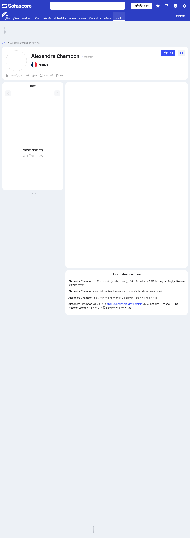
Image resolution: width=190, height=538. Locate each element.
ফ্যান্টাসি (180, 16)
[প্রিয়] (168, 53)
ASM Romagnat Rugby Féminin (124, 304)
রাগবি (4, 43)
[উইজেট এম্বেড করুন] (181, 53)
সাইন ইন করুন (141, 5)
